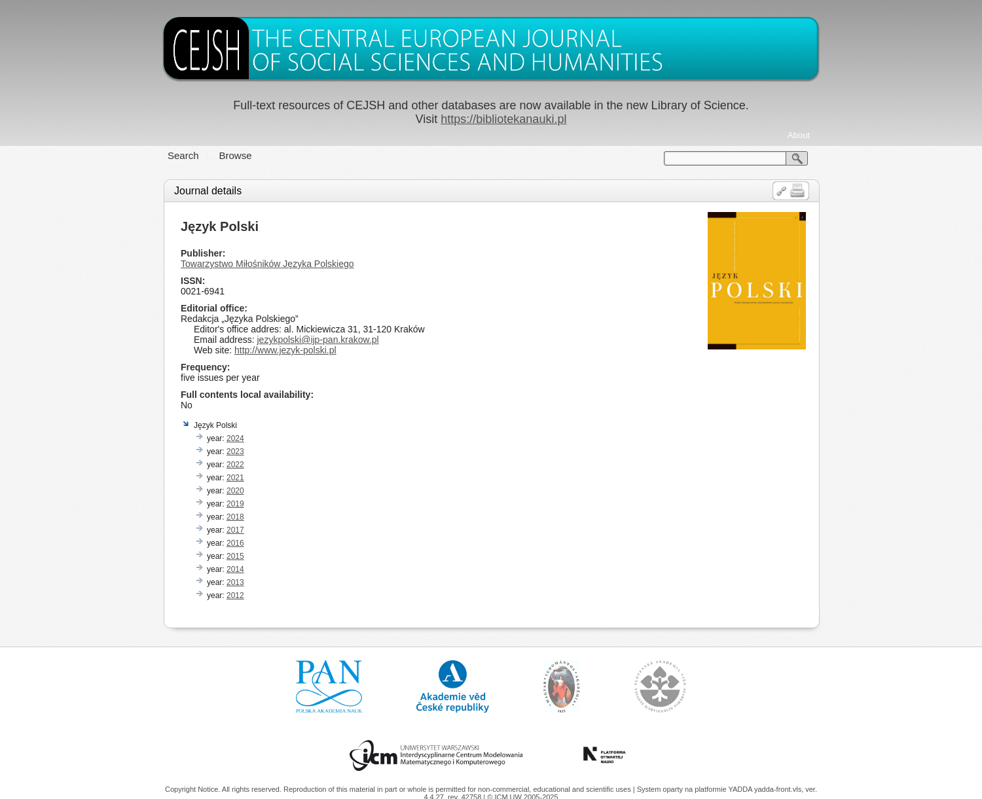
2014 (235, 569)
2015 (235, 556)
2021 (235, 477)
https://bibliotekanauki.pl (503, 119)
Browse (235, 155)
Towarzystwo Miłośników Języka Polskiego (267, 263)
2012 (235, 595)
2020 (235, 490)
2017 (235, 530)
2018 (235, 517)
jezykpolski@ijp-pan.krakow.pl (317, 339)
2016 (235, 543)
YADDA (741, 789)
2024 (235, 438)
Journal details (208, 190)
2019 (235, 503)
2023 (235, 451)
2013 (235, 582)
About (799, 135)
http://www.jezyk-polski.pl (285, 350)
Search (183, 155)
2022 (235, 464)
